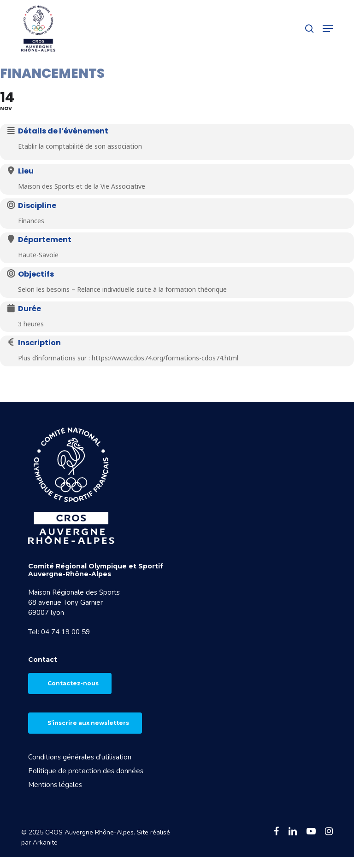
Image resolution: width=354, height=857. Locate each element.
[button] (328, 28)
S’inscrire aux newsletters (88, 722)
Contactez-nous (73, 683)
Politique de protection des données (85, 771)
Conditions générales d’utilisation (79, 757)
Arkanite (45, 842)
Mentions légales (55, 784)
